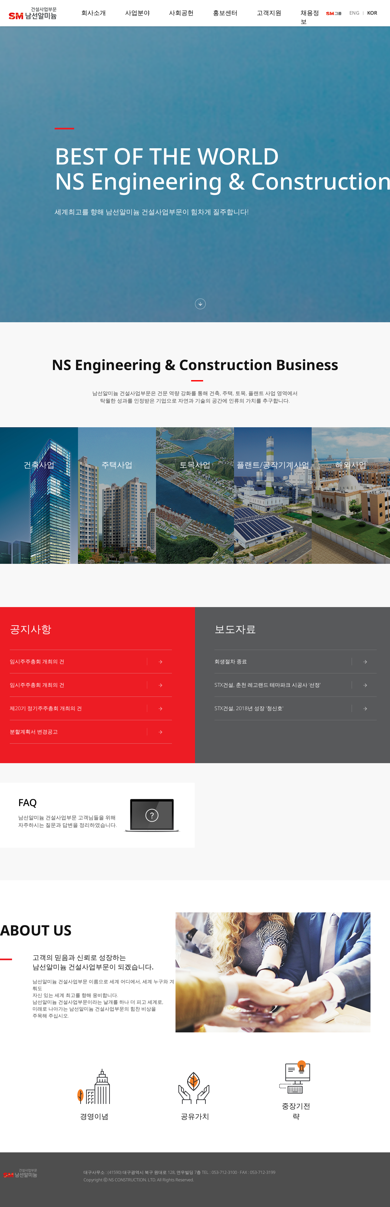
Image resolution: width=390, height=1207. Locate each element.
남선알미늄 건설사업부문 (43, 13)
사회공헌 (181, 12)
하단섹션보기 (200, 303)
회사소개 (93, 12)
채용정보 (310, 17)
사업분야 (137, 12)
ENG (354, 12)
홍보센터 (225, 12)
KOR (372, 12)
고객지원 (269, 12)
